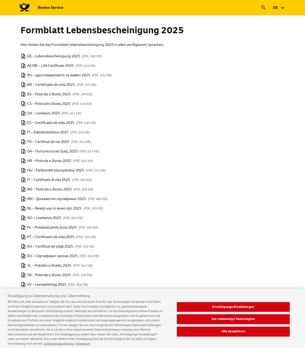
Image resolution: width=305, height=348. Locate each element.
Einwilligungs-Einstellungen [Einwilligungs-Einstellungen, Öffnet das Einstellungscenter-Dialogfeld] (233, 310)
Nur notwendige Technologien (233, 322)
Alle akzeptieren (233, 334)
